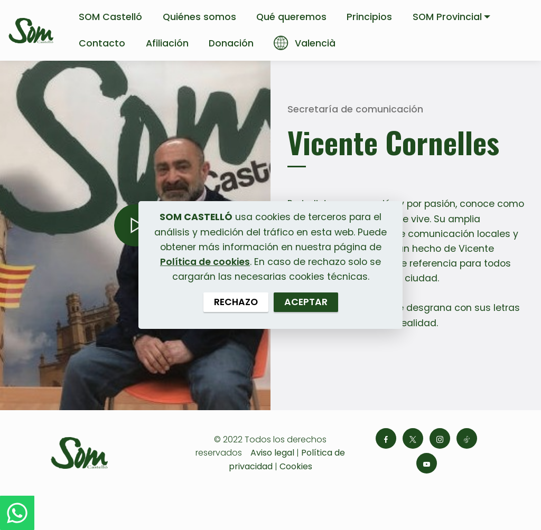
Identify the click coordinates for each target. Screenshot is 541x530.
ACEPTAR (306, 302)
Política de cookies (205, 261)
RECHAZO (236, 302)
